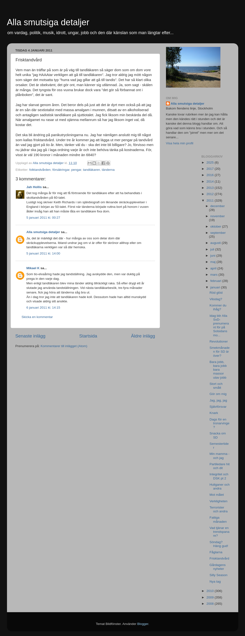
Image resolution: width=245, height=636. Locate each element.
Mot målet (217, 494)
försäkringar (61, 170)
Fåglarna (216, 552)
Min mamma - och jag (220, 455)
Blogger (142, 624)
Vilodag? (216, 299)
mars (214, 274)
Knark (214, 413)
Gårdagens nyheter (218, 567)
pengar (76, 170)
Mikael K (33, 268)
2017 (210, 169)
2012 (210, 194)
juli (212, 249)
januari (215, 287)
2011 (210, 200)
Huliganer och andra (220, 486)
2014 (210, 181)
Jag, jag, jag (218, 400)
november (217, 216)
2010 (210, 591)
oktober (216, 226)
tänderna (108, 170)
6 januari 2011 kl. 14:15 (43, 307)
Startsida (88, 335)
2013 (210, 188)
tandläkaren (91, 170)
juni (213, 255)
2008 (210, 603)
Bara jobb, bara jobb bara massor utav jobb (218, 369)
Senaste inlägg (30, 335)
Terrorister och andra (219, 509)
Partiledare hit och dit (220, 466)
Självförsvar (218, 406)
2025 (210, 162)
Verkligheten (218, 501)
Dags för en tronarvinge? (220, 423)
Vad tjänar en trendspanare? (220, 531)
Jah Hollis (34, 187)
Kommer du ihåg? (218, 307)
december (217, 206)
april (213, 268)
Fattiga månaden (218, 519)
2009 (210, 597)
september (218, 233)
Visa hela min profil (179, 143)
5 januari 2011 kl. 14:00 (43, 253)
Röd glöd (216, 292)
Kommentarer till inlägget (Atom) (64, 346)
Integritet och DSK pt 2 (219, 476)
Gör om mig (218, 394)
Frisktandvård (219, 558)
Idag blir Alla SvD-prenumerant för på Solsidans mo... (219, 325)
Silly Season (218, 575)
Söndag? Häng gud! (219, 544)
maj (213, 262)
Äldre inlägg (143, 335)
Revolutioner (219, 341)
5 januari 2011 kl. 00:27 (43, 217)
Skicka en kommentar (37, 317)
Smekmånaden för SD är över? (220, 351)
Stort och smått (216, 385)
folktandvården (40, 170)
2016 (210, 175)
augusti (216, 243)
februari (216, 281)
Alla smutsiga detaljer (48, 22)
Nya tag (215, 581)
